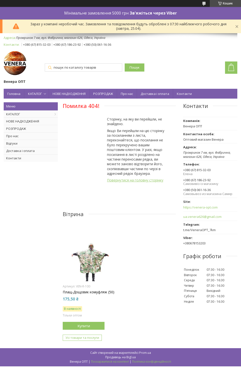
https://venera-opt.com (200, 207)
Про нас (127, 93)
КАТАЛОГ (35, 93)
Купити (83, 325)
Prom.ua (145, 353)
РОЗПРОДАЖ (103, 93)
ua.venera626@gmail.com (202, 217)
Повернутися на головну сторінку (135, 180)
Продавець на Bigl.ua (120, 357)
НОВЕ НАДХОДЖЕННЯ (69, 93)
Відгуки (11, 143)
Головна (13, 93)
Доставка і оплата (155, 93)
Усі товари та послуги (82, 337)
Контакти (184, 93)
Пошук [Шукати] (134, 67)
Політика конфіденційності (151, 361)
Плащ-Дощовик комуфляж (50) (88, 292)
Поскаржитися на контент (110, 361)
